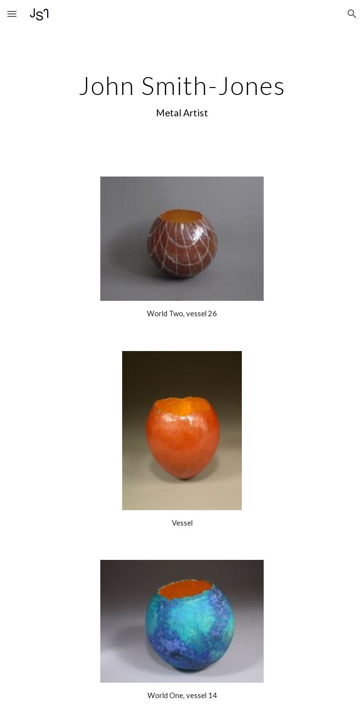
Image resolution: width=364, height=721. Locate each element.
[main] (182, 96)
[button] (12, 13)
